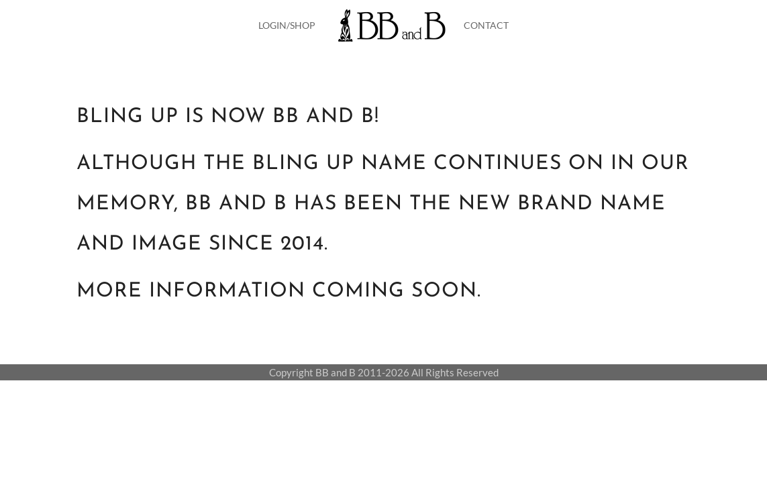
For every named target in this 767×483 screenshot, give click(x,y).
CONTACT (486, 25)
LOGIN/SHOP (286, 25)
